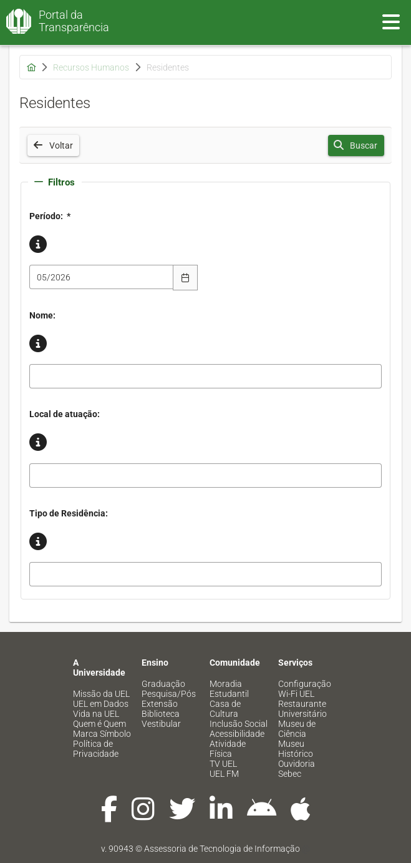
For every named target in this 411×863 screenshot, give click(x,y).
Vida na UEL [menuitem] (96, 714)
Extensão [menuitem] (160, 704)
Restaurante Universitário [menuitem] (302, 709)
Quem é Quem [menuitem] (99, 724)
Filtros (54, 182)
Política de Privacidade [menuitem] (95, 749)
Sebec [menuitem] (289, 774)
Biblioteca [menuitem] (161, 714)
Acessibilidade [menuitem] (237, 734)
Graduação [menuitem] (163, 684)
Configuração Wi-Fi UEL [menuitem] (304, 689)
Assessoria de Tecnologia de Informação (222, 849)
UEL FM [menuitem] (224, 774)
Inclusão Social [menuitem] (239, 724)
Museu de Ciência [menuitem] (297, 729)
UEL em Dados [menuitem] (100, 704)
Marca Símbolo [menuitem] (102, 734)
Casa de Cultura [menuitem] (225, 709)
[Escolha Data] (185, 277)
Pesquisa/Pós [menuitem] (169, 694)
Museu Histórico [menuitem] (295, 749)
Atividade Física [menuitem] (228, 749)
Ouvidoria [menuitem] (296, 764)
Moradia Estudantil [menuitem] (229, 689)
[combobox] (101, 277)
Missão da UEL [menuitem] (101, 694)
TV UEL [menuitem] (223, 764)
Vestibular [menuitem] (161, 724)
